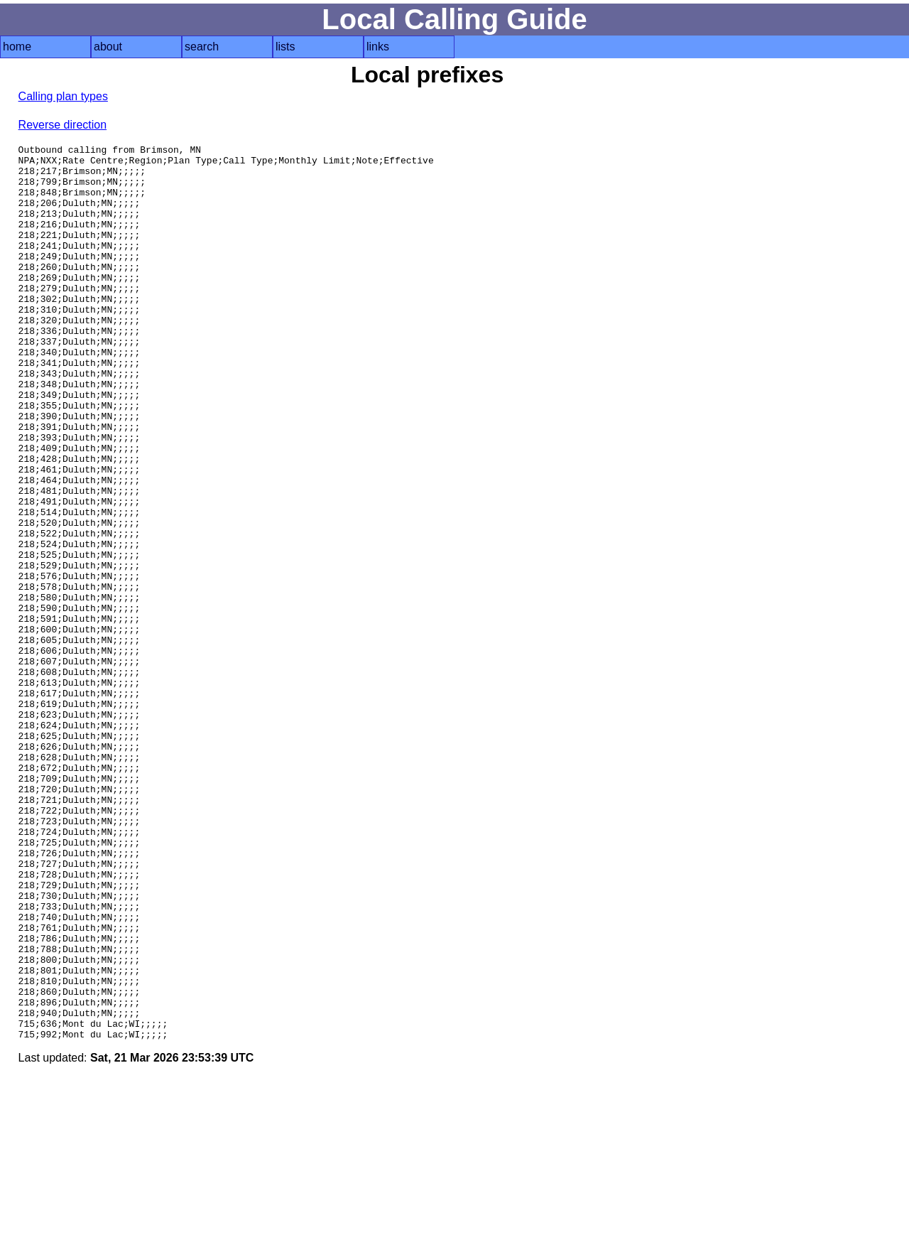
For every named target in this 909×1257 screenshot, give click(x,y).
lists (285, 47)
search (202, 47)
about (108, 47)
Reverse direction (62, 125)
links (377, 47)
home (17, 47)
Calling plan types (63, 96)
